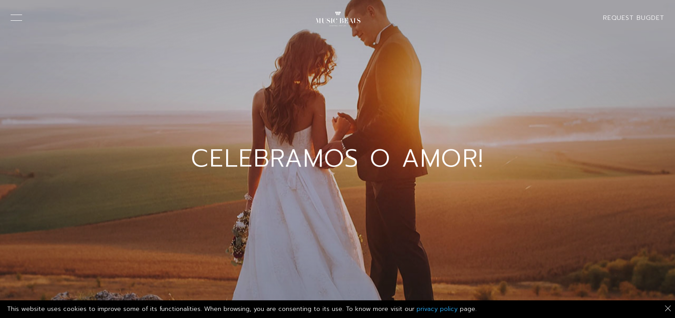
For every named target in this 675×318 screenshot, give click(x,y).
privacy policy (437, 309)
